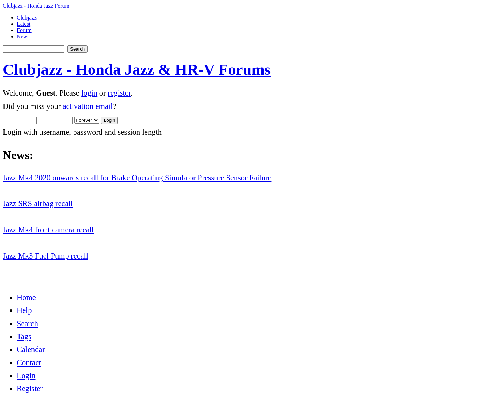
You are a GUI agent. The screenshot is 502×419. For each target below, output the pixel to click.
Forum (24, 30)
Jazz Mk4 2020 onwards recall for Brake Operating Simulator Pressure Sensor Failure (137, 177)
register (119, 93)
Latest (23, 24)
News (23, 36)
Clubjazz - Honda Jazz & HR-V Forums (137, 69)
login (89, 93)
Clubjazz (27, 18)
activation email (88, 106)
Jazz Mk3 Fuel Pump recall (45, 256)
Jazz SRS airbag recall (38, 203)
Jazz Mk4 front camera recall (48, 229)
